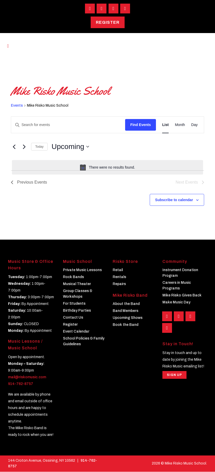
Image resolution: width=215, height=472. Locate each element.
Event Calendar (76, 332)
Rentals (119, 277)
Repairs (119, 284)
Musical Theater (77, 284)
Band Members (125, 311)
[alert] (107, 167)
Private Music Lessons (82, 270)
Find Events (140, 125)
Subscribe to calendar (174, 200)
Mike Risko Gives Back (182, 295)
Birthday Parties (77, 311)
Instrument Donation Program (180, 273)
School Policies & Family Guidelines (83, 341)
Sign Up (174, 375)
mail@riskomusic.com (27, 377)
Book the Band (125, 325)
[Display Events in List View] (165, 125)
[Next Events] (24, 147)
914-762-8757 (20, 384)
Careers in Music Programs (176, 285)
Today (39, 147)
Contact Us (73, 318)
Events (17, 106)
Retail (118, 270)
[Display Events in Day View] (194, 125)
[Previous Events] (14, 147)
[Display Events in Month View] (180, 125)
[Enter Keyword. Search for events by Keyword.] (68, 125)
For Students (74, 304)
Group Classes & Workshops (77, 294)
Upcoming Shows (127, 318)
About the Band (126, 304)
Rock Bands (73, 277)
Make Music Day (176, 302)
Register (107, 22)
